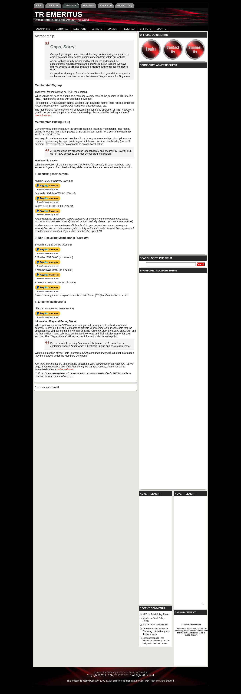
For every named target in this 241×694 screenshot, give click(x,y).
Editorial (62, 29)
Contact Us (100, 672)
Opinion (112, 29)
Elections (79, 29)
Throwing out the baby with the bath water (156, 632)
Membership (44, 36)
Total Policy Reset (160, 614)
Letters (97, 29)
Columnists (43, 29)
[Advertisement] (167, 27)
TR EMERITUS (58, 14)
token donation (43, 115)
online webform (65, 369)
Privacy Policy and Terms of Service (127, 672)
